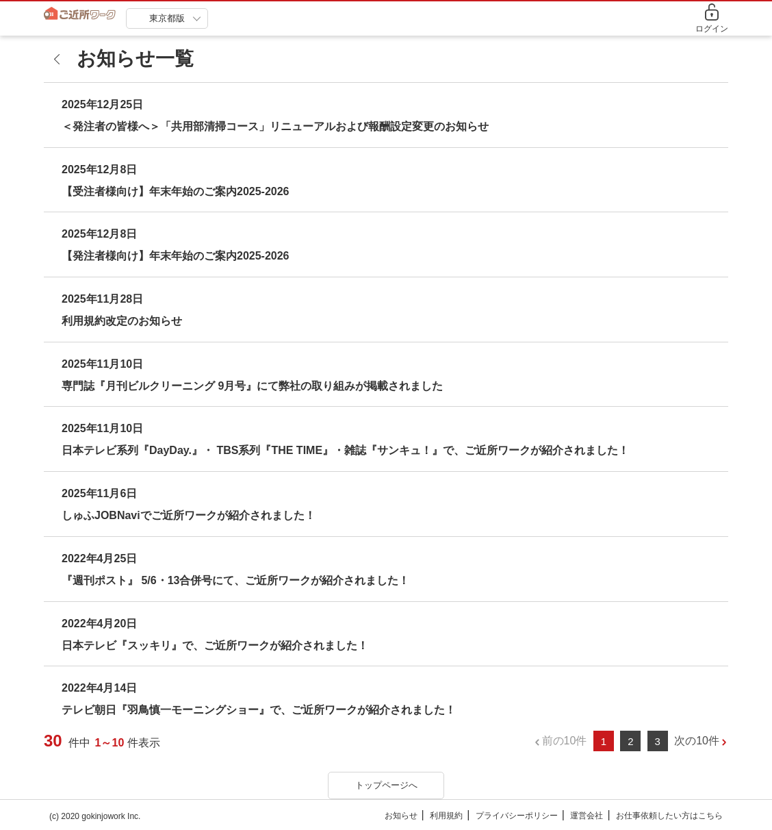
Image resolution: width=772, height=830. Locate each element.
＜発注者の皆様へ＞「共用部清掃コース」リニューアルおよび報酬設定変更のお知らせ (275, 126)
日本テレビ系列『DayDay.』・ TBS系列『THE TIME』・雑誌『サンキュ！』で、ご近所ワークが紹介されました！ (345, 450)
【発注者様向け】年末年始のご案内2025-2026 (176, 256)
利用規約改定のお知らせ (122, 321)
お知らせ (401, 815)
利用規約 (446, 815)
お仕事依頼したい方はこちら (669, 815)
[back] (60, 58)
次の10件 (696, 740)
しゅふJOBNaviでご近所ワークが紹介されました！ (189, 515)
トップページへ (386, 785)
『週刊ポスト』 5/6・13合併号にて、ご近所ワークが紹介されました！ (235, 580)
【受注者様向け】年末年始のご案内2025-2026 (176, 191)
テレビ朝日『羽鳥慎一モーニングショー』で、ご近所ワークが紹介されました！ (259, 710)
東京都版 (167, 18)
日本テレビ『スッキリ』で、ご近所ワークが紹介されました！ (215, 645)
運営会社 (586, 815)
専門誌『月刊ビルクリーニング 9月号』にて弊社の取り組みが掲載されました (252, 386)
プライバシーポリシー (517, 815)
